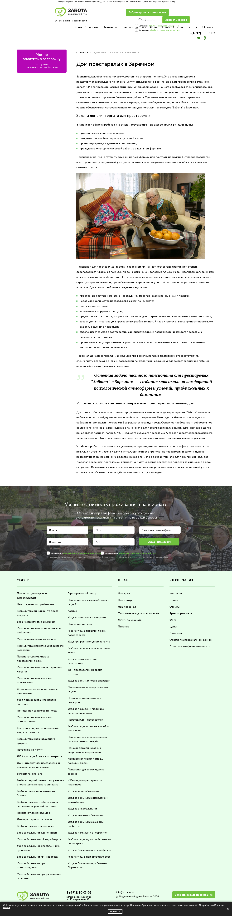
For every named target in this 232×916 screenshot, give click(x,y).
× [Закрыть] (228, 909)
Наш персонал (127, 595)
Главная (82, 41)
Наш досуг (125, 582)
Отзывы (207, 27)
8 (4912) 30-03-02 (200, 10)
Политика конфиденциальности (190, 635)
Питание (123, 615)
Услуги (93, 27)
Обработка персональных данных (191, 628)
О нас (79, 27)
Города (191, 27)
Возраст (54, 518)
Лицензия (175, 622)
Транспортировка (133, 27)
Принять (115, 911)
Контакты (110, 27)
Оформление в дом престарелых (139, 602)
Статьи (177, 27)
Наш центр (125, 588)
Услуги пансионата (130, 608)
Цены (165, 27)
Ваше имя (55, 530)
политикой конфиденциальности (154, 18)
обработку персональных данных (154, 22)
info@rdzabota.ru (125, 885)
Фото (153, 27)
